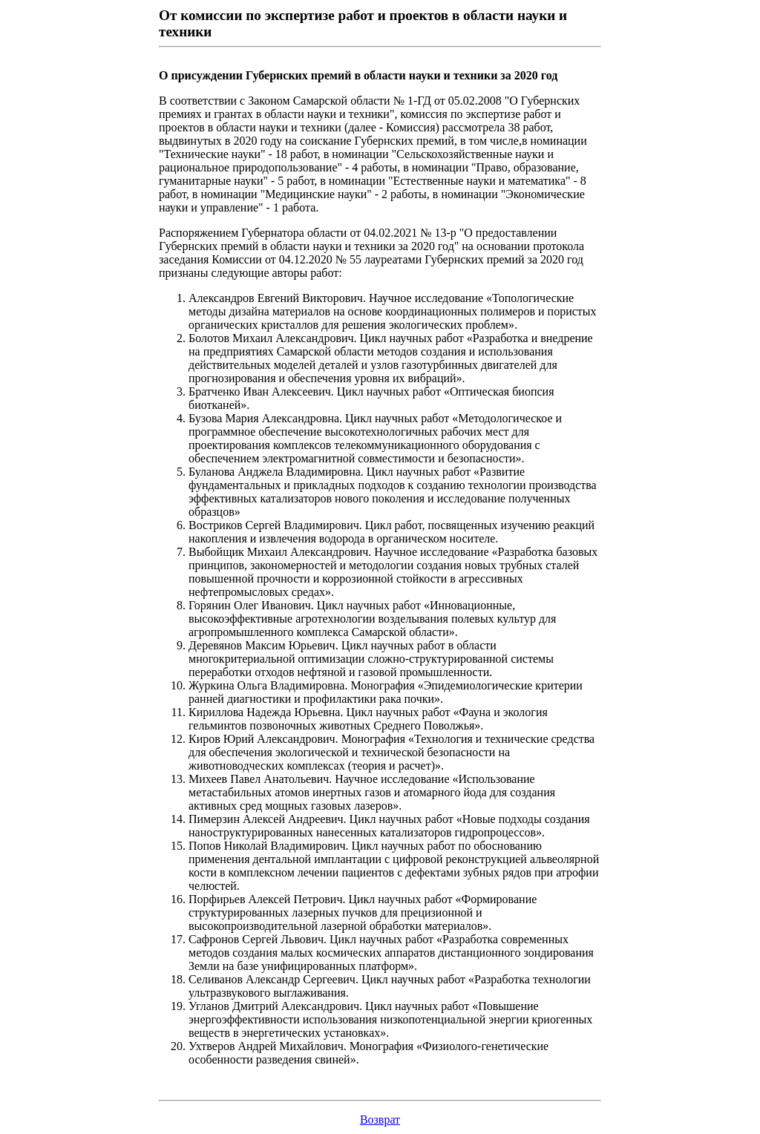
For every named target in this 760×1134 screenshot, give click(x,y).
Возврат (380, 1119)
